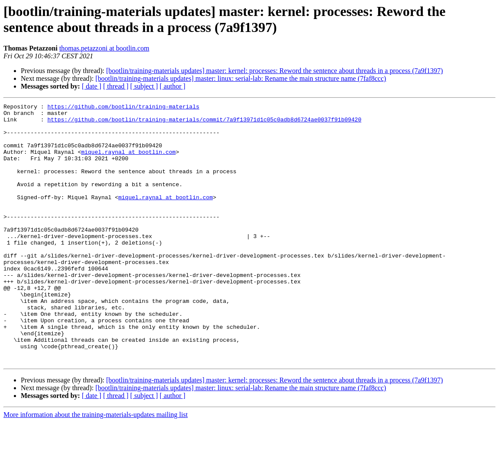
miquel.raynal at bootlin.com (128, 162)
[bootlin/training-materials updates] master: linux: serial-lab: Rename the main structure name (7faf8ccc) (240, 78)
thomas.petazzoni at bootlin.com (104, 48)
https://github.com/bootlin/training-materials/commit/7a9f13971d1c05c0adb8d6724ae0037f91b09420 (204, 123)
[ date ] (91, 86)
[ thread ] (116, 86)
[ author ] (173, 86)
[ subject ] (144, 86)
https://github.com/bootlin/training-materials (123, 107)
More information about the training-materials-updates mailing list (95, 466)
